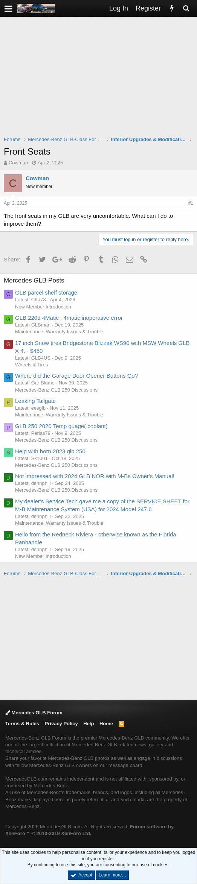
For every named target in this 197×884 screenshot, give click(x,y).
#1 (190, 203)
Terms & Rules (22, 723)
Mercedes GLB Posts (34, 280)
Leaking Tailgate (35, 401)
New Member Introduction (43, 307)
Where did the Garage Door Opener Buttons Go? (76, 375)
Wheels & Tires (31, 365)
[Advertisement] (100, 81)
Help (88, 723)
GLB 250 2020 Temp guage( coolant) (61, 426)
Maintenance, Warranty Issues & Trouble (59, 331)
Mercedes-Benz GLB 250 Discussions (56, 390)
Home (106, 723)
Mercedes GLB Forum (34, 712)
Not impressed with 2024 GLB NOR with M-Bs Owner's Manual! (94, 476)
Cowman (18, 163)
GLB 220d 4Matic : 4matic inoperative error (69, 317)
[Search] (186, 8)
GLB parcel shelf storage (46, 292)
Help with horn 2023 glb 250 (50, 451)
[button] (8, 8)
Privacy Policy (61, 723)
